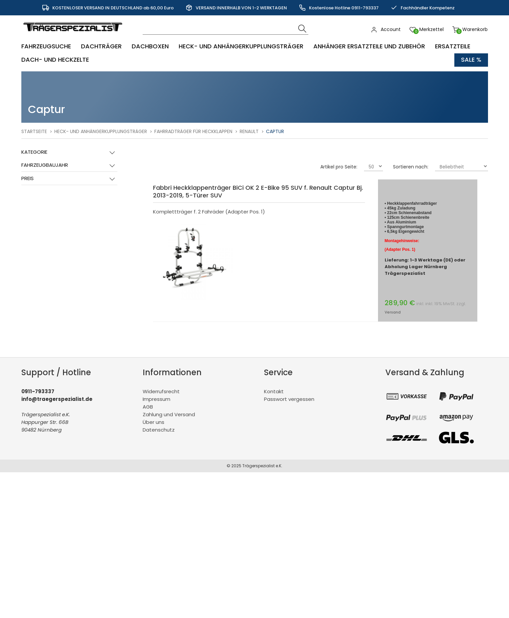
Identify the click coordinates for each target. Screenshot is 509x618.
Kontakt (274, 391)
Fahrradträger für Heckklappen (193, 131)
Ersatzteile (452, 46)
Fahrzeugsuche (46, 46)
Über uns (153, 422)
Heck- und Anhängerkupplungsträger (241, 46)
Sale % (471, 60)
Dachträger (101, 46)
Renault (249, 131)
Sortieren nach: (410, 166)
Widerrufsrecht (161, 391)
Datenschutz (159, 429)
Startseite (34, 131)
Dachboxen (150, 46)
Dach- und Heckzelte (55, 60)
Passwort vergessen (289, 399)
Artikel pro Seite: (338, 166)
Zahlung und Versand (169, 414)
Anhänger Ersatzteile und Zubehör (369, 46)
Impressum (156, 399)
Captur (275, 131)
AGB (148, 406)
